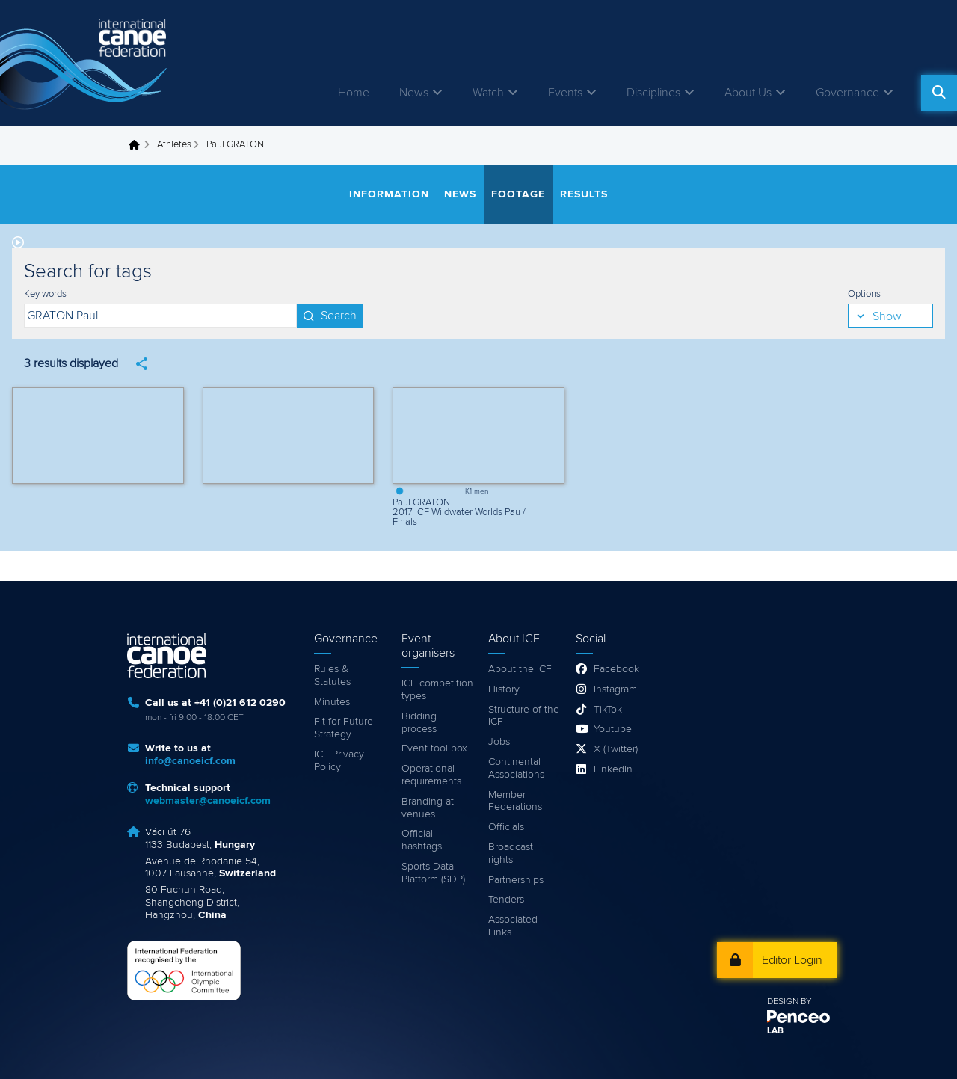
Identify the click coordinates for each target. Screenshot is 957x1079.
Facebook (616, 669)
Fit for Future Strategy (343, 728)
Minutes (332, 702)
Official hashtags (421, 840)
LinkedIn (613, 769)
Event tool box (434, 748)
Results (584, 194)
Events (565, 93)
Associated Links (513, 926)
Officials (506, 827)
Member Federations (515, 801)
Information (389, 194)
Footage (518, 194)
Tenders (506, 899)
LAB (775, 1031)
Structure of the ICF (523, 716)
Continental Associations (516, 768)
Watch (488, 93)
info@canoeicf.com (190, 761)
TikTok (608, 709)
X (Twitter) (616, 749)
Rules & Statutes (332, 675)
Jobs (499, 742)
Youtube (613, 729)
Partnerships (516, 880)
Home (353, 93)
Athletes (174, 145)
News (413, 93)
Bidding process (419, 722)
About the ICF (520, 669)
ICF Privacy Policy (339, 760)
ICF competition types (437, 689)
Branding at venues (427, 808)
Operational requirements (431, 775)
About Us (748, 93)
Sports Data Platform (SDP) (433, 873)
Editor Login (792, 960)
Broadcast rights (510, 853)
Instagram (615, 689)
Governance (847, 93)
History (504, 689)
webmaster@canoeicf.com (208, 801)
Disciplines (653, 93)
